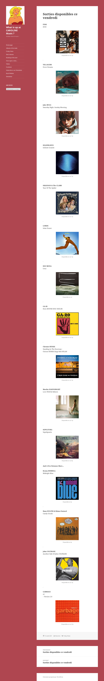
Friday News (9, 51)
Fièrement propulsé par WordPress (53, 677)
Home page (9, 45)
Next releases (10, 54)
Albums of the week (11, 48)
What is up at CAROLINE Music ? (13, 30)
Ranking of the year (11, 57)
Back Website (10, 73)
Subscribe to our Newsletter (14, 70)
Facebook (9, 67)
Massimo (57, 636)
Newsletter (9, 76)
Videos (8, 64)
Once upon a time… (11, 61)
